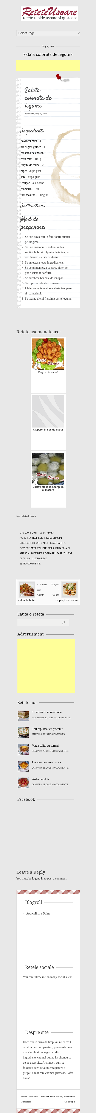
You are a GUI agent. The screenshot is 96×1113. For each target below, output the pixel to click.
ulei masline (28, 195)
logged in (37, 878)
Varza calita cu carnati (45, 745)
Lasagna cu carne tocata (46, 762)
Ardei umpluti (40, 779)
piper (24, 171)
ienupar (25, 183)
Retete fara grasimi (50, 538)
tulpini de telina (30, 165)
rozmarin (26, 189)
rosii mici (26, 159)
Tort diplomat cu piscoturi (47, 729)
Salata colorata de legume (48, 54)
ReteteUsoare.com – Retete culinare (49, 13)
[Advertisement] (56, 65)
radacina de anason (32, 153)
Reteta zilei (30, 538)
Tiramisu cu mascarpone (47, 712)
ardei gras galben (31, 147)
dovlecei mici (29, 141)
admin (31, 113)
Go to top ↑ (70, 1101)
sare (23, 177)
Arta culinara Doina (38, 913)
